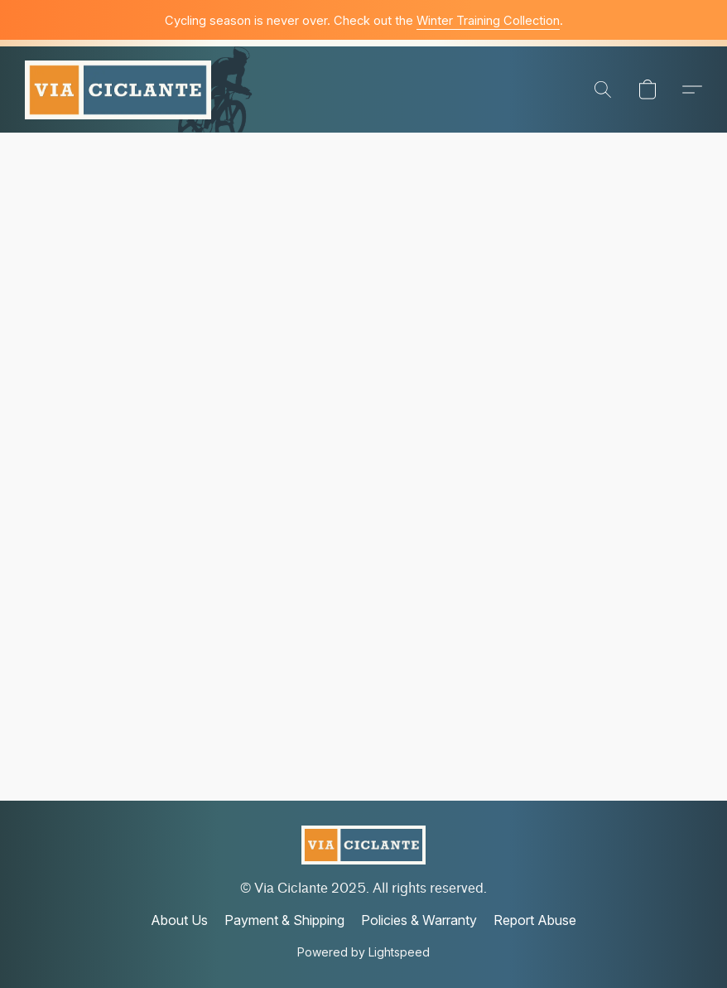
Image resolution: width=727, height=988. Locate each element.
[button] (118, 89)
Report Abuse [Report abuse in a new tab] (534, 920)
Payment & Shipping (284, 920)
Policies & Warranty (419, 920)
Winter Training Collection (488, 20)
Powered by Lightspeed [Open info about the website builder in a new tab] (363, 952)
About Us (179, 920)
